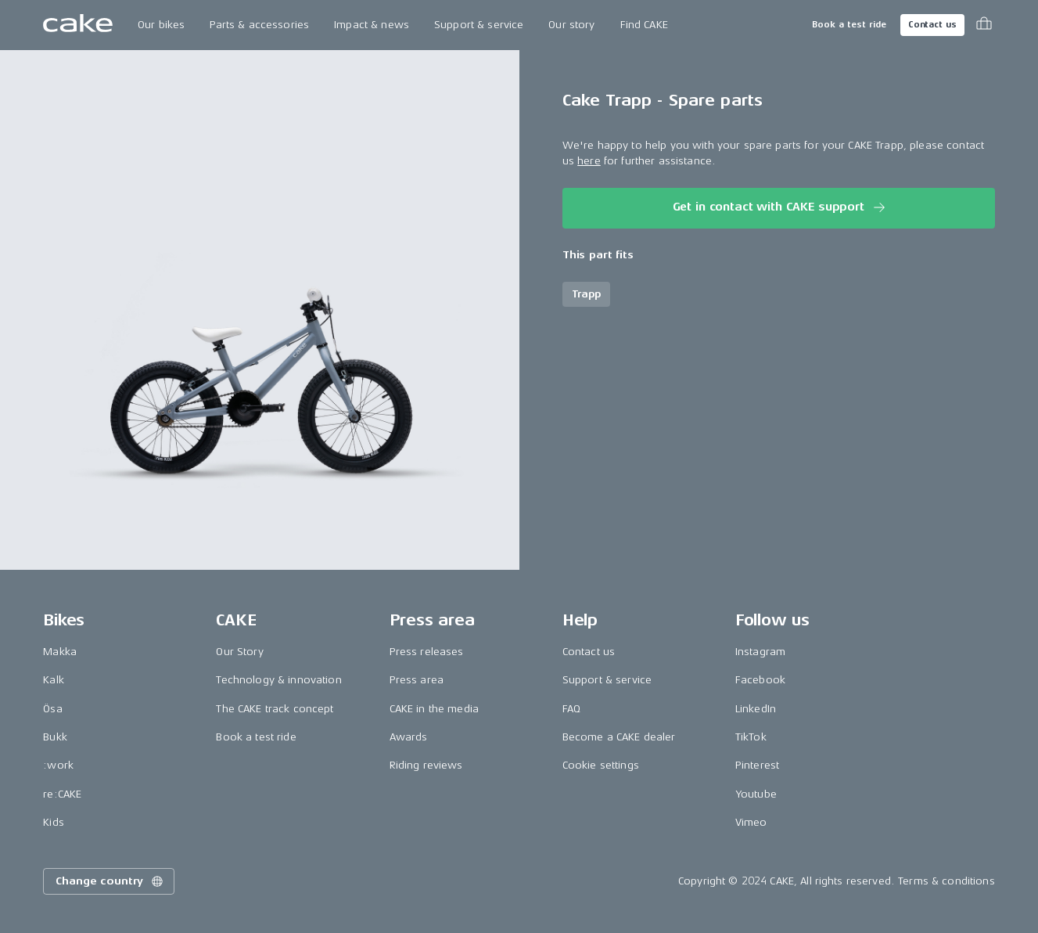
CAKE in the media (434, 709)
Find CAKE (644, 25)
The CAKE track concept (274, 709)
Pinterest (757, 765)
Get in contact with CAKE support (780, 207)
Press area (417, 680)
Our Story (239, 651)
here (589, 161)
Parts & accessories (259, 25)
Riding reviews (426, 765)
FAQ (571, 709)
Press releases (427, 651)
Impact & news (371, 25)
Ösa (52, 709)
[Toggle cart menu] (984, 25)
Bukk (55, 737)
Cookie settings (600, 765)
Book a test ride (849, 25)
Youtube (756, 794)
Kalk (53, 680)
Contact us (932, 25)
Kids (53, 822)
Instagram (760, 651)
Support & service (478, 25)
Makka (60, 651)
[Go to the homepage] (78, 25)
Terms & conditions (946, 881)
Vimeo (751, 822)
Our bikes (161, 25)
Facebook (760, 680)
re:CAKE (62, 794)
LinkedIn (755, 709)
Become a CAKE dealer (619, 737)
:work (58, 765)
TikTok (751, 737)
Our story (571, 25)
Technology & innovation (278, 680)
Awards (409, 737)
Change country (110, 881)
